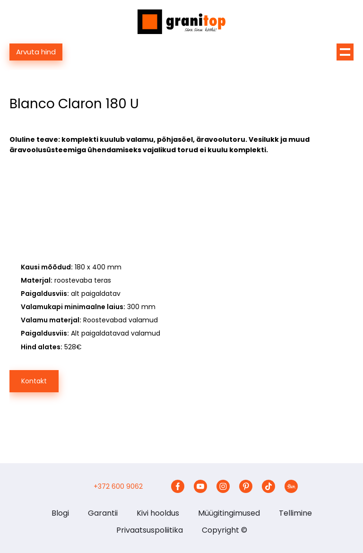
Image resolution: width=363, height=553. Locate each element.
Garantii (103, 513)
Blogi (60, 513)
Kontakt (34, 381)
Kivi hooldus (158, 513)
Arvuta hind (36, 52)
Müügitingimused (229, 513)
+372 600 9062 (118, 486)
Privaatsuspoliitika (149, 530)
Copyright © (224, 530)
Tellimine (295, 513)
